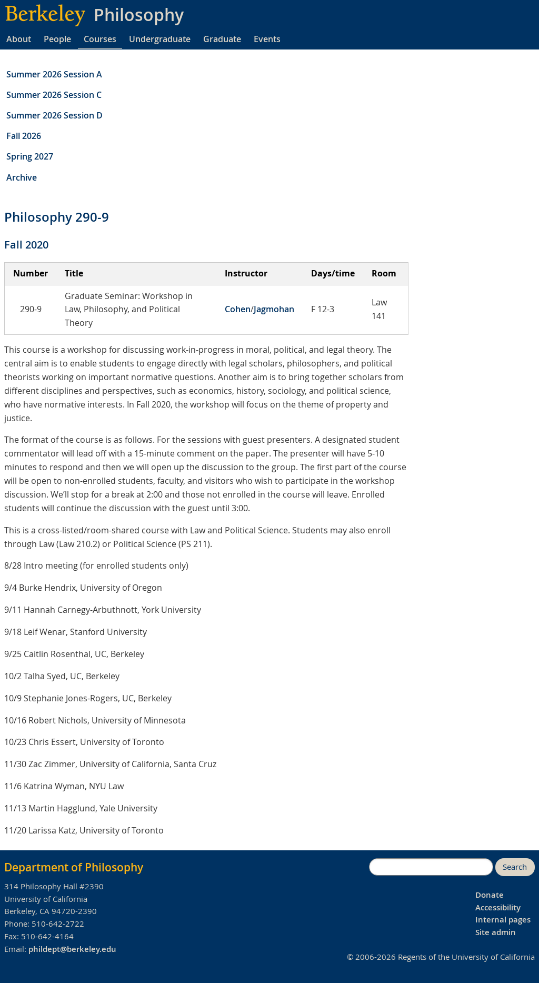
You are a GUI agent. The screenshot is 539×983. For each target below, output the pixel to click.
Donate (489, 895)
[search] (431, 867)
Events (267, 39)
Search (515, 867)
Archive (21, 177)
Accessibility (498, 907)
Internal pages (503, 920)
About (18, 39)
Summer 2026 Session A (54, 74)
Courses (100, 39)
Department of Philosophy (73, 867)
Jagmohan (274, 309)
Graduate (222, 39)
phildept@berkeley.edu (72, 949)
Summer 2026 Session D (54, 115)
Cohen (238, 309)
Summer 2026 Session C (54, 95)
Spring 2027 (29, 156)
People (57, 39)
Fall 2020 (26, 244)
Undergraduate (160, 39)
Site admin (495, 932)
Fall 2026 (23, 136)
